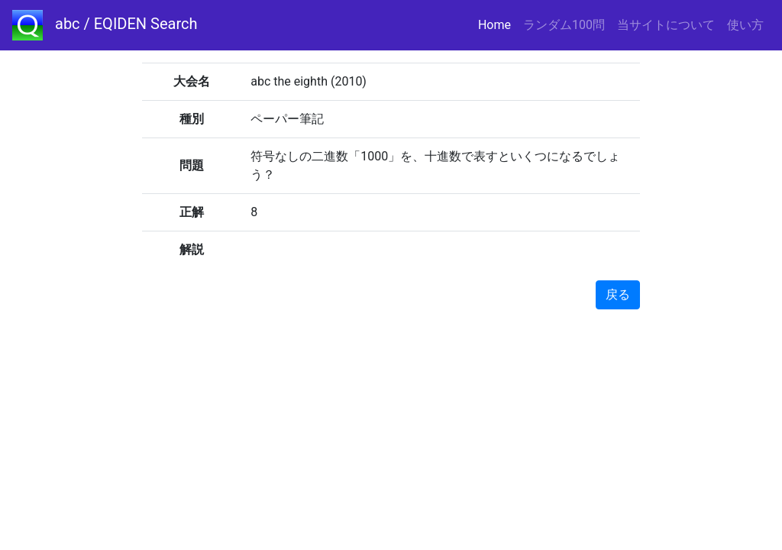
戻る (618, 294)
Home (497, 24)
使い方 (745, 25)
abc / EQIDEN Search (104, 25)
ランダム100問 (564, 25)
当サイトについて (666, 25)
